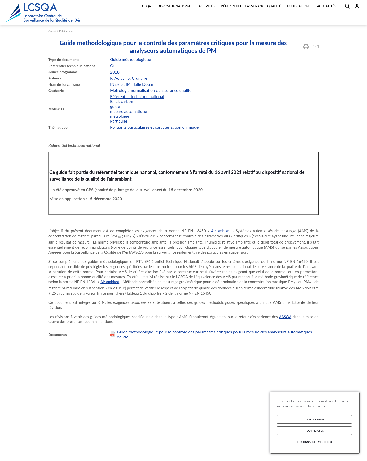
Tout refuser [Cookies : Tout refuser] (314, 430)
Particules (119, 120)
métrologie (119, 116)
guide (115, 106)
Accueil (52, 30)
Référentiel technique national (137, 96)
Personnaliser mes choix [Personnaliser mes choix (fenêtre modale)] (314, 441)
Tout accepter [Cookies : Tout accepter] (314, 419)
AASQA (285, 316)
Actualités (326, 6)
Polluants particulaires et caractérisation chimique (154, 127)
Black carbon (121, 101)
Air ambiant (221, 231)
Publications (66, 30)
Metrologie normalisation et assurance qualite (150, 90)
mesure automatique (128, 111)
